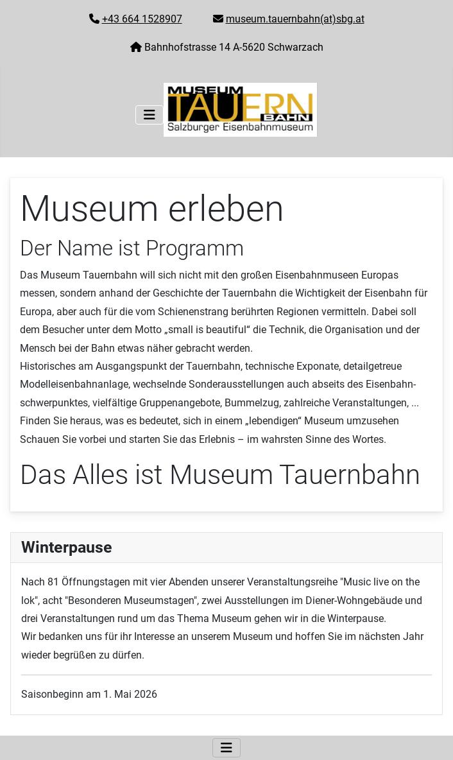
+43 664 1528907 (142, 19)
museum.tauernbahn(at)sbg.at (295, 19)
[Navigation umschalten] (149, 115)
